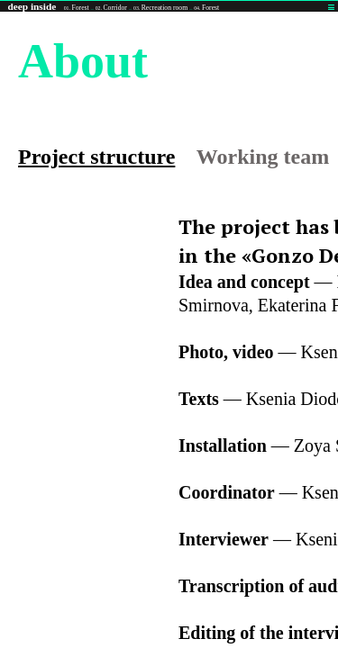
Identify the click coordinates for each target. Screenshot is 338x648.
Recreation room (160, 8)
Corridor (111, 8)
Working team (262, 156)
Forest (76, 8)
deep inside (31, 6)
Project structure (96, 156)
